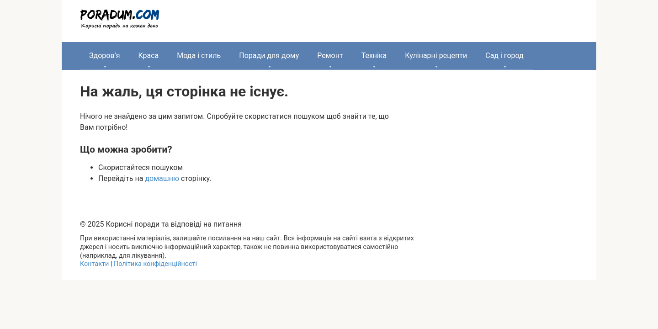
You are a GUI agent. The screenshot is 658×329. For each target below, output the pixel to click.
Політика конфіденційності (155, 264)
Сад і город (504, 55)
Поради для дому (269, 55)
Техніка (374, 55)
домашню (162, 178)
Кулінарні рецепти (436, 55)
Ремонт (330, 55)
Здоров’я (104, 55)
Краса (148, 55)
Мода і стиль (199, 55)
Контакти (94, 264)
